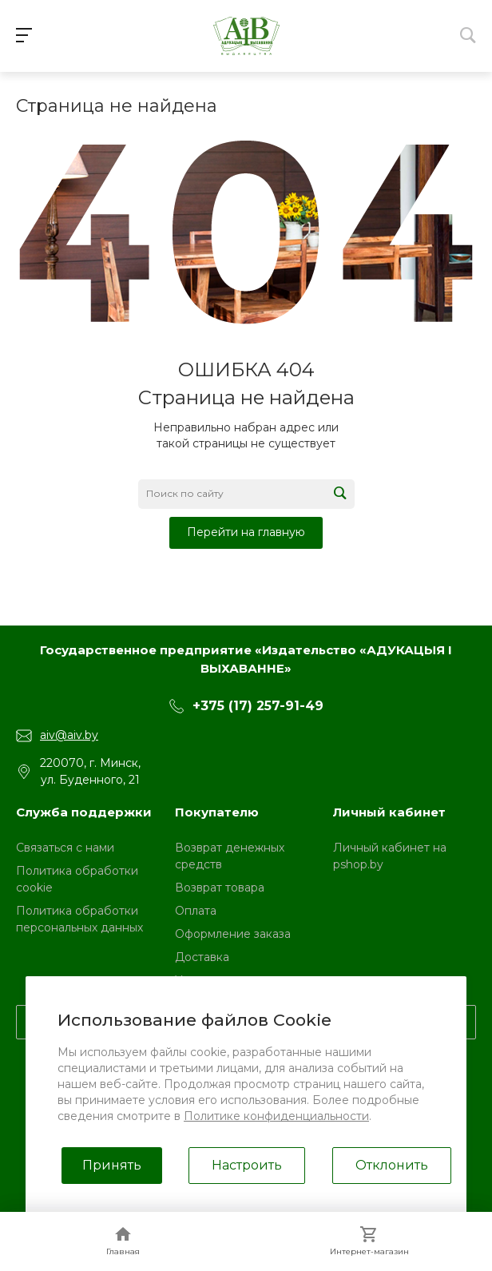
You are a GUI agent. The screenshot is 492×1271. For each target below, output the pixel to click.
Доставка (202, 957)
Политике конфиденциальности (276, 1116)
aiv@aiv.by (69, 735)
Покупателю (217, 812)
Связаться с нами (65, 847)
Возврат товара (219, 887)
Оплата (195, 911)
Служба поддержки (84, 812)
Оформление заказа (233, 934)
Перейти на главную (246, 532)
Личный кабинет (389, 812)
